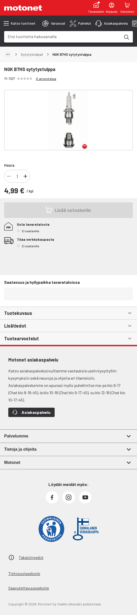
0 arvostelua (46, 78)
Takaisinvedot (31, 557)
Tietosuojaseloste (24, 573)
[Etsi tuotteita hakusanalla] (126, 37)
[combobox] (62, 36)
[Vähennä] (8, 176)
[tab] (54, 23)
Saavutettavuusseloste (28, 587)
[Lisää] (25, 176)
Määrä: (9, 165)
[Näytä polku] (7, 54)
